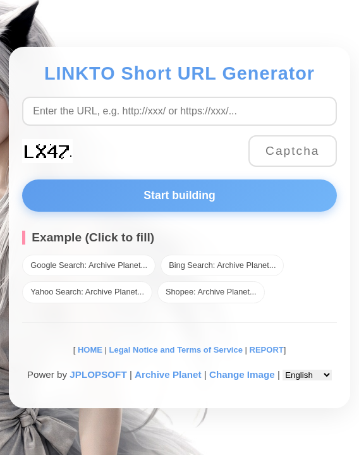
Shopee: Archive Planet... (211, 291)
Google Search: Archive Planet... (88, 265)
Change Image (242, 374)
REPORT (267, 350)
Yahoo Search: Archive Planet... (87, 291)
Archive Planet (168, 374)
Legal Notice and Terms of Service (176, 350)
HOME (88, 350)
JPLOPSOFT (98, 374)
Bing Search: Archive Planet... (222, 265)
